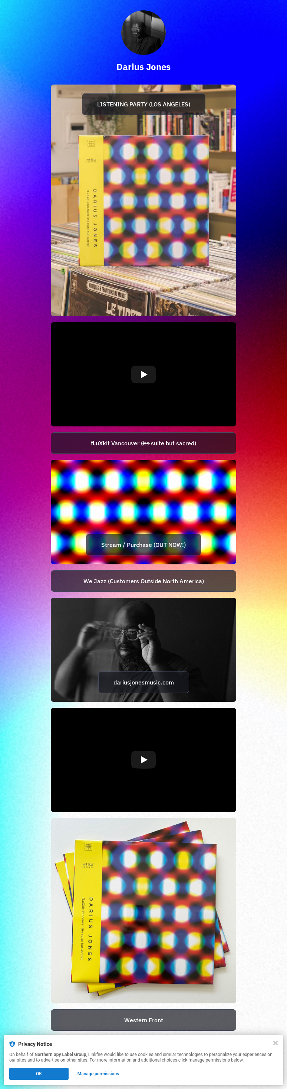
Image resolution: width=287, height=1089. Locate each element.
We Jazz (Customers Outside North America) (143, 581)
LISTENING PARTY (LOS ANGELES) (143, 104)
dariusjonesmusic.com (143, 682)
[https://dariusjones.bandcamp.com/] (143, 910)
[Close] (275, 1043)
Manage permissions (98, 1073)
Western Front (143, 1020)
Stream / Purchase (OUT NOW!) (143, 544)
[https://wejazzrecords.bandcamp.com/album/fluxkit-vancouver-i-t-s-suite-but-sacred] (143, 581)
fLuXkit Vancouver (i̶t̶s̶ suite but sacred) (143, 443)
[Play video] (143, 374)
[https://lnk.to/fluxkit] (143, 443)
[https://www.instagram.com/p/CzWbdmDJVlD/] (143, 200)
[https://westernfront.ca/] (143, 1020)
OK (39, 1073)
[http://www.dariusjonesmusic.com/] (143, 650)
